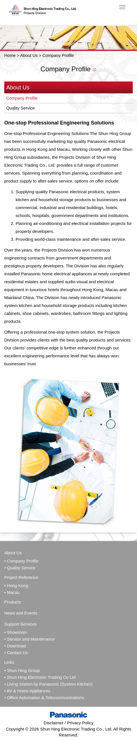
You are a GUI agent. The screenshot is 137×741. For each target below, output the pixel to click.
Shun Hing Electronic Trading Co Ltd (41, 677)
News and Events (20, 613)
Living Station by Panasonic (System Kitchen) (50, 684)
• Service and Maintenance (29, 639)
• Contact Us (16, 652)
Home (10, 55)
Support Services (20, 624)
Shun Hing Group (23, 670)
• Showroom (15, 632)
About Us (29, 55)
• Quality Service (19, 567)
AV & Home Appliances (28, 690)
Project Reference (21, 577)
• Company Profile (21, 561)
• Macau (12, 592)
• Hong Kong (16, 585)
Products (12, 602)
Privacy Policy (80, 722)
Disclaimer (53, 722)
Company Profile (22, 98)
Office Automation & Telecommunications (45, 697)
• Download (15, 645)
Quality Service (20, 108)
